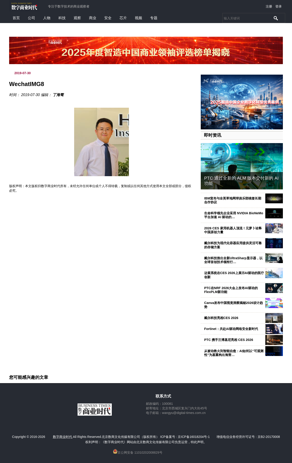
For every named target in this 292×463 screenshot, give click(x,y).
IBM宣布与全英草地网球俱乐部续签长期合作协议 (232, 200)
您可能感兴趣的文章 (28, 377)
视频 (138, 18)
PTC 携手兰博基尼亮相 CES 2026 (228, 340)
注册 (269, 6)
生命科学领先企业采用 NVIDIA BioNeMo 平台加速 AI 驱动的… (233, 215)
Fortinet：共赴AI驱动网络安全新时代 (231, 329)
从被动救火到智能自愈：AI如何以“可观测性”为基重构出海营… (233, 353)
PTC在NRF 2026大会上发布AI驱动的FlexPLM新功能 (231, 290)
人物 (46, 18)
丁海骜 (58, 95)
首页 (16, 18)
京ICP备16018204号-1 (194, 437)
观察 (77, 18)
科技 (62, 18)
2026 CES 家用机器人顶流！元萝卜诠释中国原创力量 (233, 230)
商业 (92, 18)
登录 (278, 6)
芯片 (123, 18)
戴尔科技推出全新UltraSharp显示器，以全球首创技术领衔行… (233, 260)
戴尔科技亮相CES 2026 (221, 318)
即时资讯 (212, 135)
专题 (153, 18)
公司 (31, 18)
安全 (108, 18)
